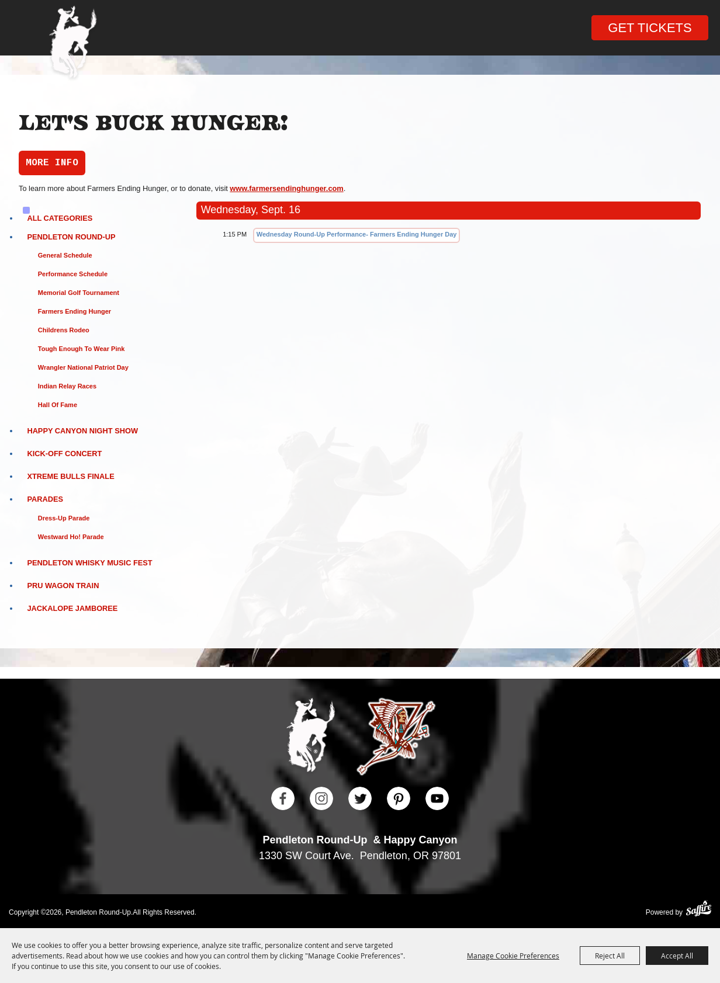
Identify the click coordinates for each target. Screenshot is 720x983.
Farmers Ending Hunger (74, 311)
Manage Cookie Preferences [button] (513, 955)
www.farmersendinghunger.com (286, 188)
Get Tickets (649, 27)
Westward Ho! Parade (71, 536)
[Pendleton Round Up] (73, 44)
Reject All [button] (610, 955)
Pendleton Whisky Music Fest (89, 562)
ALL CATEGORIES (59, 218)
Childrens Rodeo (63, 330)
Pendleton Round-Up (71, 236)
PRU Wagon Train (63, 585)
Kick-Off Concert (64, 453)
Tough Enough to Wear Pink (81, 348)
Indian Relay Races (67, 386)
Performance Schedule (73, 273)
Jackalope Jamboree (72, 608)
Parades (45, 499)
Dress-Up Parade (64, 518)
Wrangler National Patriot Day (83, 367)
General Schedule (65, 255)
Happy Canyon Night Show (82, 430)
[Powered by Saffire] (698, 909)
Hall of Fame (57, 404)
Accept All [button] (677, 955)
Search (154, 30)
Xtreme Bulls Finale (70, 476)
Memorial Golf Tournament (78, 292)
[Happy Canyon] (396, 738)
